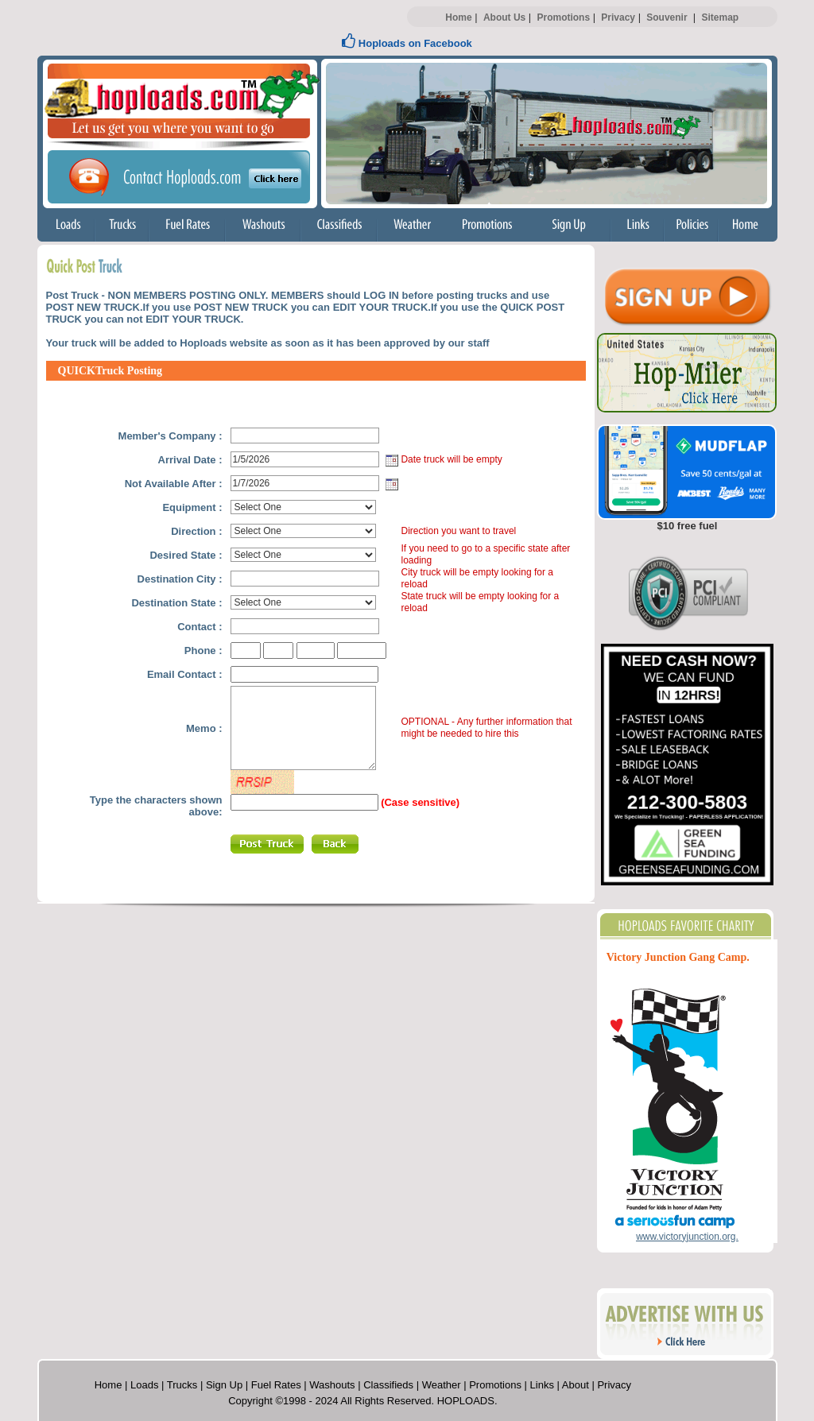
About (575, 1385)
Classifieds (388, 1385)
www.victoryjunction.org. (687, 1236)
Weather (441, 1385)
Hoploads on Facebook (407, 43)
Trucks (182, 1385)
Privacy (618, 17)
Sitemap (719, 17)
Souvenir (666, 17)
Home (458, 17)
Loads (144, 1385)
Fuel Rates (276, 1385)
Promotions (563, 17)
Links (542, 1385)
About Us (504, 17)
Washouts (332, 1385)
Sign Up (224, 1385)
